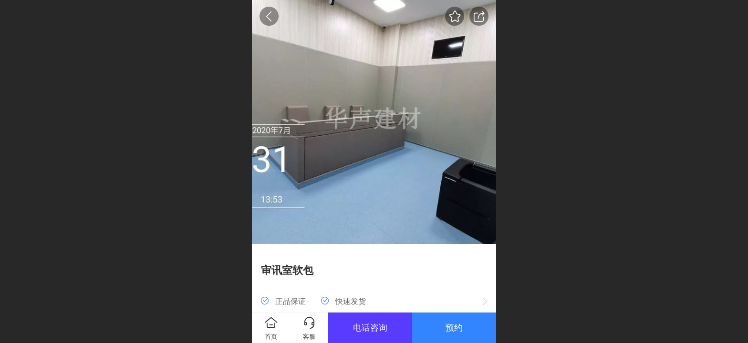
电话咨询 (370, 328)
